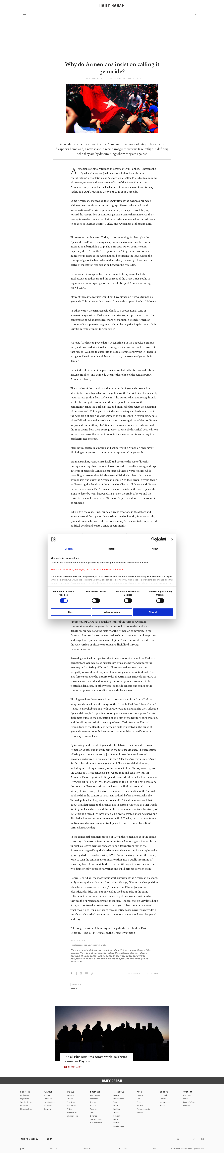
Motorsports (165, 1102)
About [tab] (155, 549)
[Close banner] (172, 539)
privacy (53, 1149)
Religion (116, 1116)
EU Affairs (24, 1105)
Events (139, 1102)
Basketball (164, 1099)
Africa (69, 1109)
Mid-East (70, 1095)
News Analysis (26, 1109)
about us (86, 1149)
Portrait (140, 1105)
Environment (118, 1099)
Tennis (162, 1105)
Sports (164, 1092)
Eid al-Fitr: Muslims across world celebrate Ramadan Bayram (89, 1059)
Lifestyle (118, 1092)
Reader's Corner (190, 1102)
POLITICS (25, 1092)
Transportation (96, 1119)
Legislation (24, 1099)
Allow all (153, 612)
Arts (139, 1092)
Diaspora (47, 1109)
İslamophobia (72, 1116)
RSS (154, 1149)
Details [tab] (112, 549)
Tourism (93, 1109)
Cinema (140, 1095)
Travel (115, 1102)
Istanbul (47, 1095)
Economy (94, 1099)
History (116, 1119)
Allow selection (112, 612)
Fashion (116, 1109)
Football (163, 1095)
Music (139, 1099)
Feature (116, 1123)
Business (95, 1092)
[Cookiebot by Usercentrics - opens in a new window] (153, 539)
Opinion (188, 1092)
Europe (70, 1099)
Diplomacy (24, 1095)
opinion (73, 989)
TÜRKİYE (48, 1092)
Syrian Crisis (72, 1112)
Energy (93, 1102)
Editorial (186, 1105)
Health (116, 1095)
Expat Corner (118, 1126)
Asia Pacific (71, 1105)
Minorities (48, 1105)
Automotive (95, 1095)
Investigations (49, 1102)
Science (116, 1112)
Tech (92, 1112)
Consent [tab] (69, 549)
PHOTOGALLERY (74, 1067)
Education (48, 1099)
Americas (70, 1102)
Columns (186, 1095)
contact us (122, 1149)
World (70, 1092)
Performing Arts (143, 1109)
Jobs (22, 1149)
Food (115, 1105)
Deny (70, 612)
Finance (93, 1105)
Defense (93, 1116)
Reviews (140, 1112)
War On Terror (26, 1102)
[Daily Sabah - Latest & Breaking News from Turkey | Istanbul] (111, 5)
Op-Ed (185, 1099)
